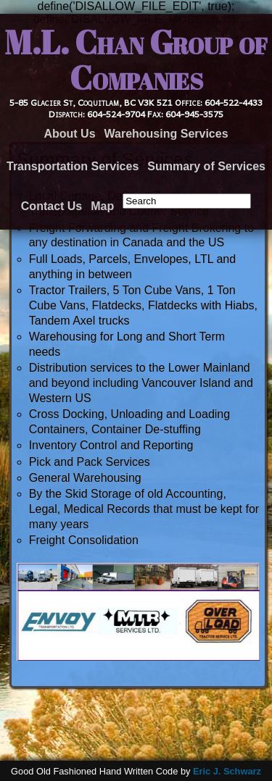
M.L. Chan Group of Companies (136, 59)
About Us (69, 134)
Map (102, 206)
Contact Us (51, 206)
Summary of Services (206, 166)
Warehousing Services (166, 134)
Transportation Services (73, 166)
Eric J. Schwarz (227, 771)
